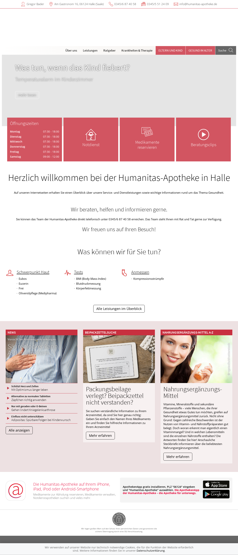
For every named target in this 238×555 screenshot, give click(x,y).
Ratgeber (109, 50)
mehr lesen (27, 95)
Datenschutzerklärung (151, 550)
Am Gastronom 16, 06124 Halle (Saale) (79, 4)
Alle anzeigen (19, 430)
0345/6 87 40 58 (125, 4)
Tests (78, 272)
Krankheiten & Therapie (136, 50)
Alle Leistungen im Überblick (119, 308)
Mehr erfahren (100, 435)
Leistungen (90, 50)
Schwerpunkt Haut (33, 272)
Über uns (71, 50)
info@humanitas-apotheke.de (198, 4)
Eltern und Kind (170, 50)
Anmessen (140, 272)
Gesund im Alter (200, 50)
